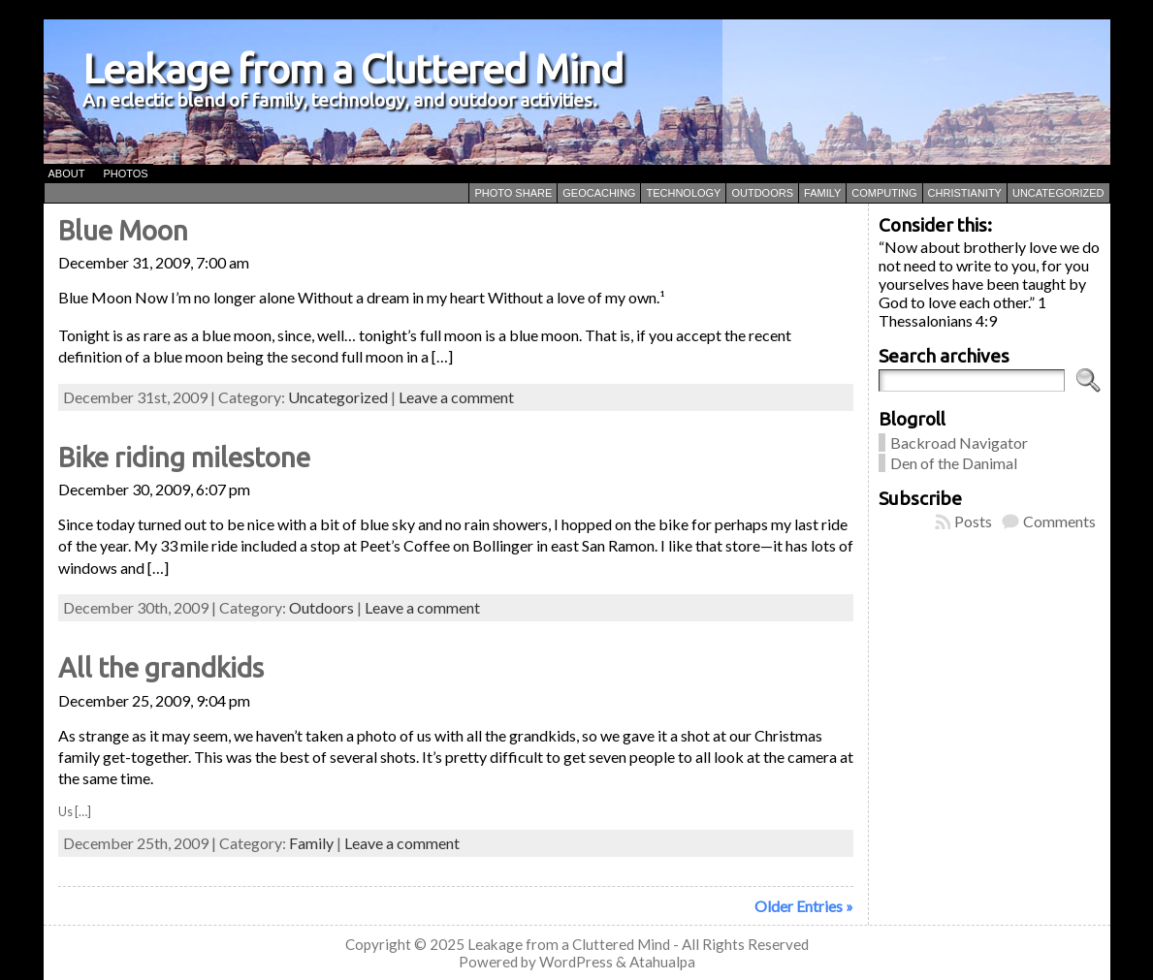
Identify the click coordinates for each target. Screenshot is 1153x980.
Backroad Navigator (959, 442)
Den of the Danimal (953, 463)
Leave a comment (456, 397)
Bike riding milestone (184, 457)
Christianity (965, 193)
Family (822, 193)
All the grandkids (161, 667)
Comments (1059, 521)
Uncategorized (1058, 193)
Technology (683, 193)
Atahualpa (662, 961)
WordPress (576, 961)
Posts (973, 521)
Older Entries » (803, 906)
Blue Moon (123, 230)
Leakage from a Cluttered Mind (352, 68)
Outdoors (762, 193)
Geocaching (598, 193)
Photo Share (513, 193)
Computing (883, 193)
